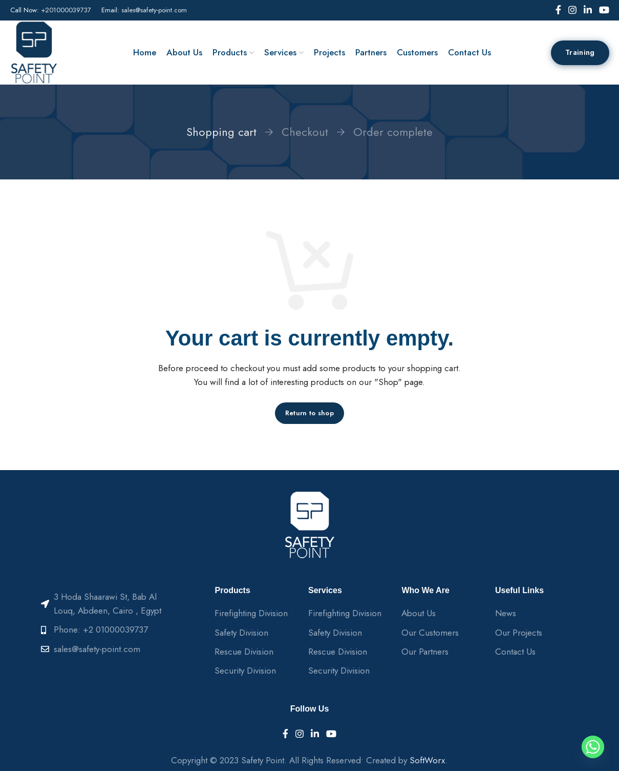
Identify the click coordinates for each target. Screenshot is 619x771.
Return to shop (309, 413)
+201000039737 (66, 10)
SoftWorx (427, 760)
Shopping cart (221, 132)
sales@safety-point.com (154, 10)
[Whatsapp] (593, 747)
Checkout (305, 132)
